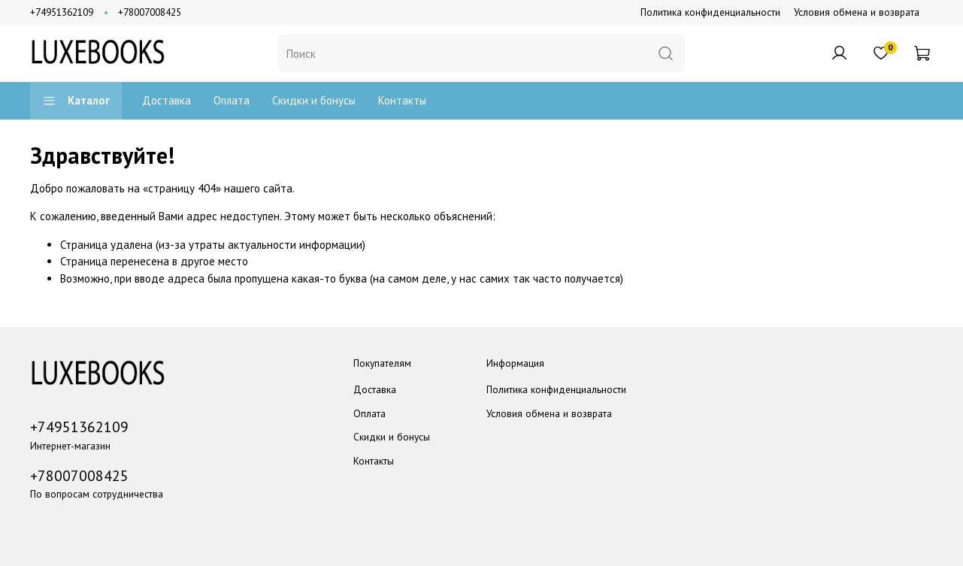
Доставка (166, 100)
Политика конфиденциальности (710, 12)
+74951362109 (61, 12)
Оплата (231, 100)
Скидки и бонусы (314, 100)
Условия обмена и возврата (856, 12)
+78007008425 (149, 12)
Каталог (76, 100)
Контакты (402, 100)
